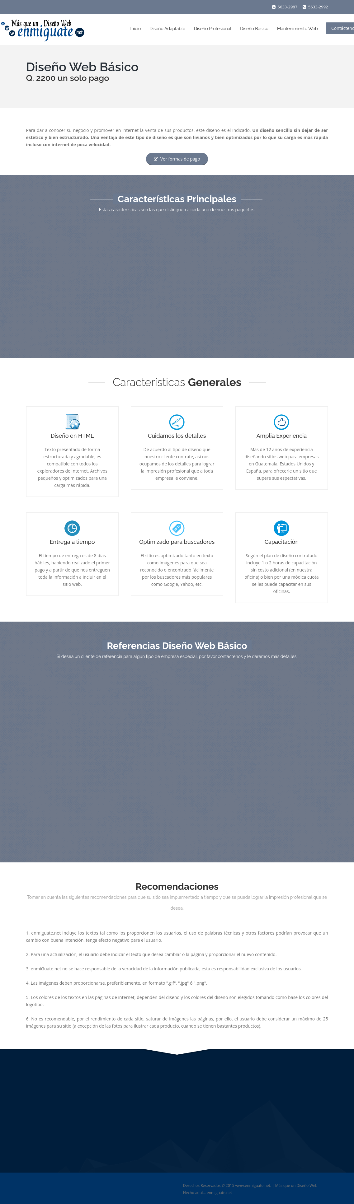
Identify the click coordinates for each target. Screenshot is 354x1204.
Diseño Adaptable (167, 28)
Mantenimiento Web (297, 28)
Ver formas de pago (177, 159)
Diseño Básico (254, 28)
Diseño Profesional (212, 28)
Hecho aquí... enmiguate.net (207, 1192)
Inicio (135, 28)
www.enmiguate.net (252, 1185)
